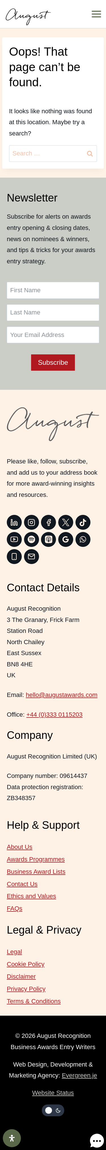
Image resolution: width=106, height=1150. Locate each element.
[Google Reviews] (65, 539)
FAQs (14, 908)
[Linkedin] (14, 522)
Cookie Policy (25, 964)
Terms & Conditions (34, 1001)
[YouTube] (14, 539)
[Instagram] (31, 522)
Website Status (53, 1092)
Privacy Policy (26, 988)
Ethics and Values (31, 896)
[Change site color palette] (53, 1110)
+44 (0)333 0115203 (54, 714)
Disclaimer (21, 976)
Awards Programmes (36, 859)
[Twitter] (65, 522)
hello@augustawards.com (61, 694)
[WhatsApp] (82, 539)
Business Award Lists (36, 871)
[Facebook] (48, 522)
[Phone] (14, 556)
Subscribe (53, 362)
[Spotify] (31, 539)
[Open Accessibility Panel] (12, 1138)
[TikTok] (82, 522)
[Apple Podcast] (48, 539)
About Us (20, 846)
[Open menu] (98, 14)
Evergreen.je (79, 1075)
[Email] (31, 556)
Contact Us (22, 884)
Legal (14, 951)
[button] (91, 1135)
